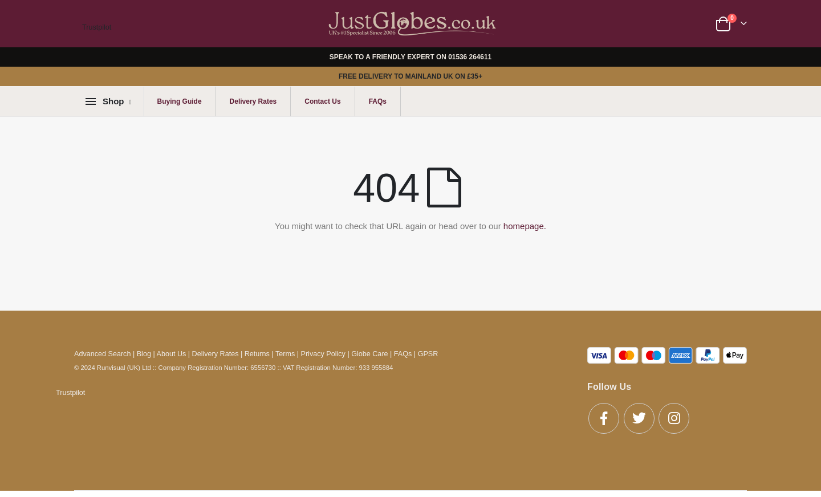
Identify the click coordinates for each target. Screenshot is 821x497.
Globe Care (369, 354)
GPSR (428, 354)
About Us (171, 354)
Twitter (639, 418)
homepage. (524, 226)
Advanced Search (102, 354)
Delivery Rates (253, 101)
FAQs (378, 101)
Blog (144, 354)
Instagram (674, 418)
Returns (257, 354)
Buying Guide (179, 101)
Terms (285, 354)
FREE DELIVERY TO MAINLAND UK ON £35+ (410, 76)
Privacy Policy (323, 354)
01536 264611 (469, 57)
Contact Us (322, 101)
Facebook (603, 418)
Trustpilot (96, 27)
